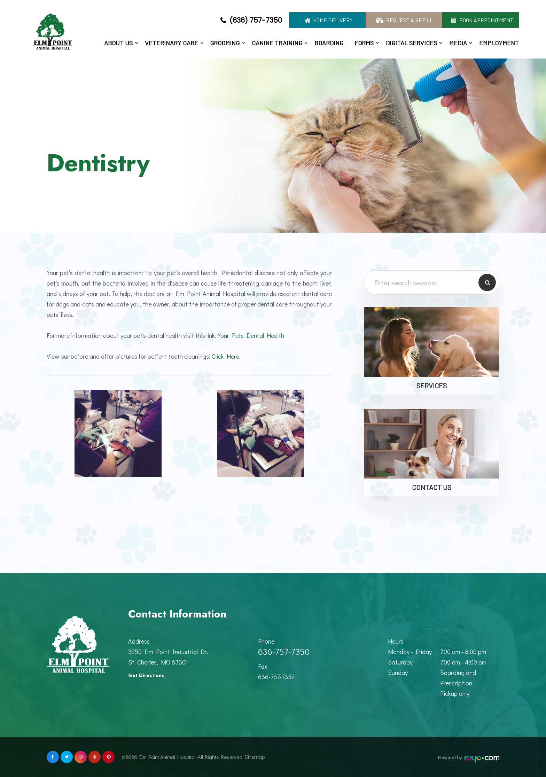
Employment (499, 43)
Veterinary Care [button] (171, 43)
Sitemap (252, 756)
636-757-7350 (284, 651)
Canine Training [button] (277, 43)
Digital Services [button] (411, 43)
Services (431, 385)
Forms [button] (364, 43)
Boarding (328, 43)
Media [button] (458, 43)
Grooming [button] (225, 43)
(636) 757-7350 (255, 20)
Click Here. (226, 356)
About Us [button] (118, 43)
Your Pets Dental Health (251, 335)
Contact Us (431, 487)
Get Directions (146, 675)
